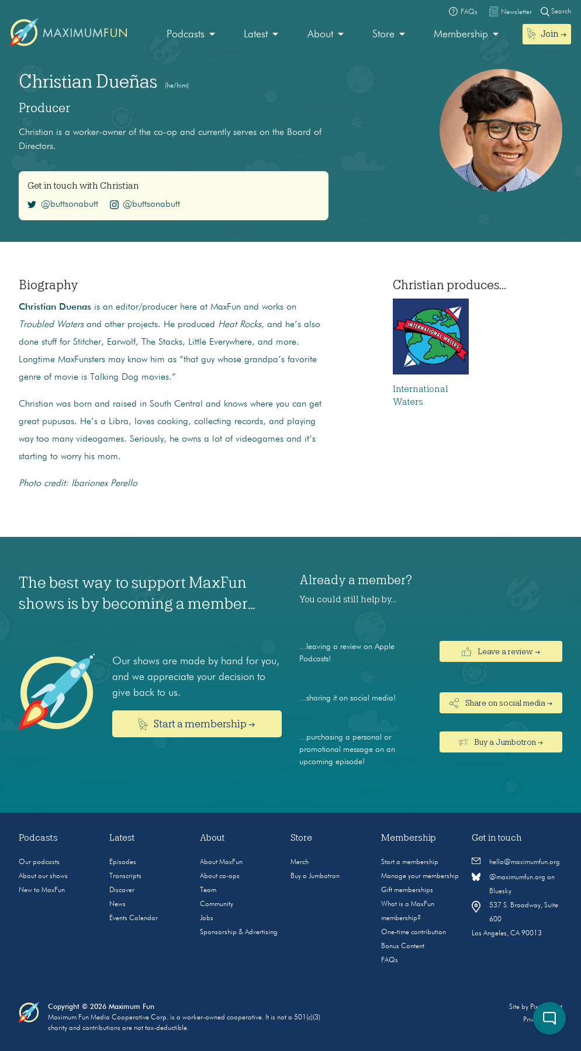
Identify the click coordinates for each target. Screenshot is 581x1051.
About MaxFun (221, 862)
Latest (256, 34)
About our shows (43, 876)
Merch (299, 862)
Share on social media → (500, 703)
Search (556, 11)
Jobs (206, 918)
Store (383, 34)
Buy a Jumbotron (315, 876)
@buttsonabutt (62, 204)
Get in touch (497, 838)
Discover (121, 890)
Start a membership (409, 862)
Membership (461, 34)
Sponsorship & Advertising (239, 932)
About (320, 34)
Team (208, 890)
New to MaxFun (42, 890)
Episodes (122, 862)
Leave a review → (501, 651)
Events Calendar (133, 918)
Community (216, 904)
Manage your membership (420, 876)
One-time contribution (413, 932)
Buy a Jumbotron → (501, 742)
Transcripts (125, 876)
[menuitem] (191, 34)
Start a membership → (197, 724)
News (117, 904)
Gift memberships (407, 890)
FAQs (389, 960)
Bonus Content (402, 946)
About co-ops (220, 876)
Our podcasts (39, 862)
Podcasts (186, 34)
